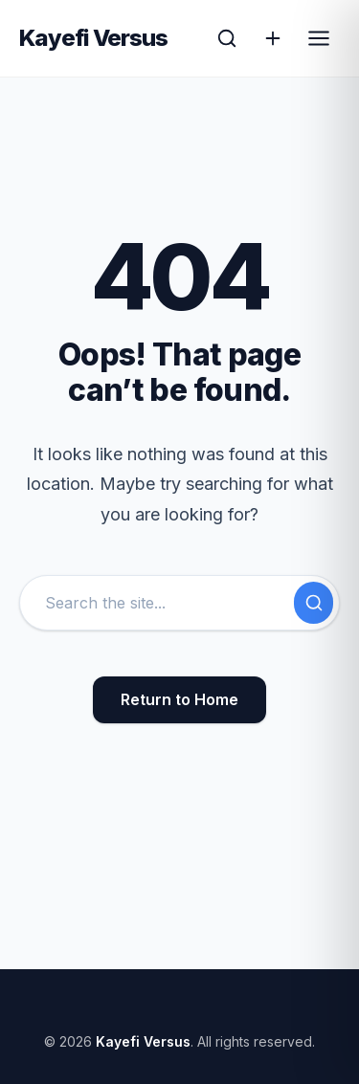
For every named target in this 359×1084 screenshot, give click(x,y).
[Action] (273, 38)
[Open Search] (227, 38)
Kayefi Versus (93, 38)
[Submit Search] (313, 603)
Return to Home (179, 699)
